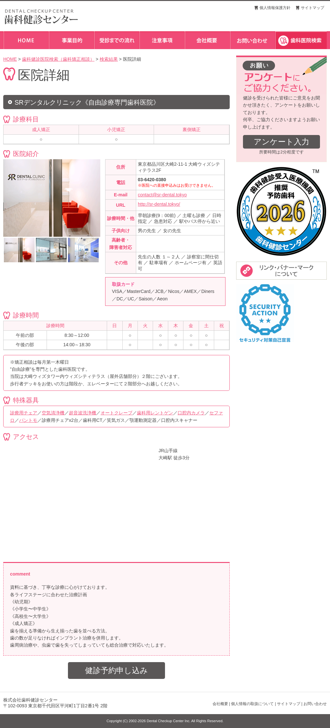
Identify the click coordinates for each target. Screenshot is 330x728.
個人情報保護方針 (275, 7)
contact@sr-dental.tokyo (162, 194)
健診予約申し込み (116, 670)
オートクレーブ (116, 412)
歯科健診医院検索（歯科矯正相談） (58, 59)
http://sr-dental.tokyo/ (159, 204)
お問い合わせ (315, 704)
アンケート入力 (281, 141)
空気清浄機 (53, 412)
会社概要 (220, 704)
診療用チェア (23, 412)
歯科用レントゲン (155, 412)
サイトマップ (312, 7)
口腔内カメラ (191, 412)
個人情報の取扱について (252, 704)
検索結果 (109, 59)
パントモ (28, 420)
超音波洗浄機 (82, 412)
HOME (10, 59)
